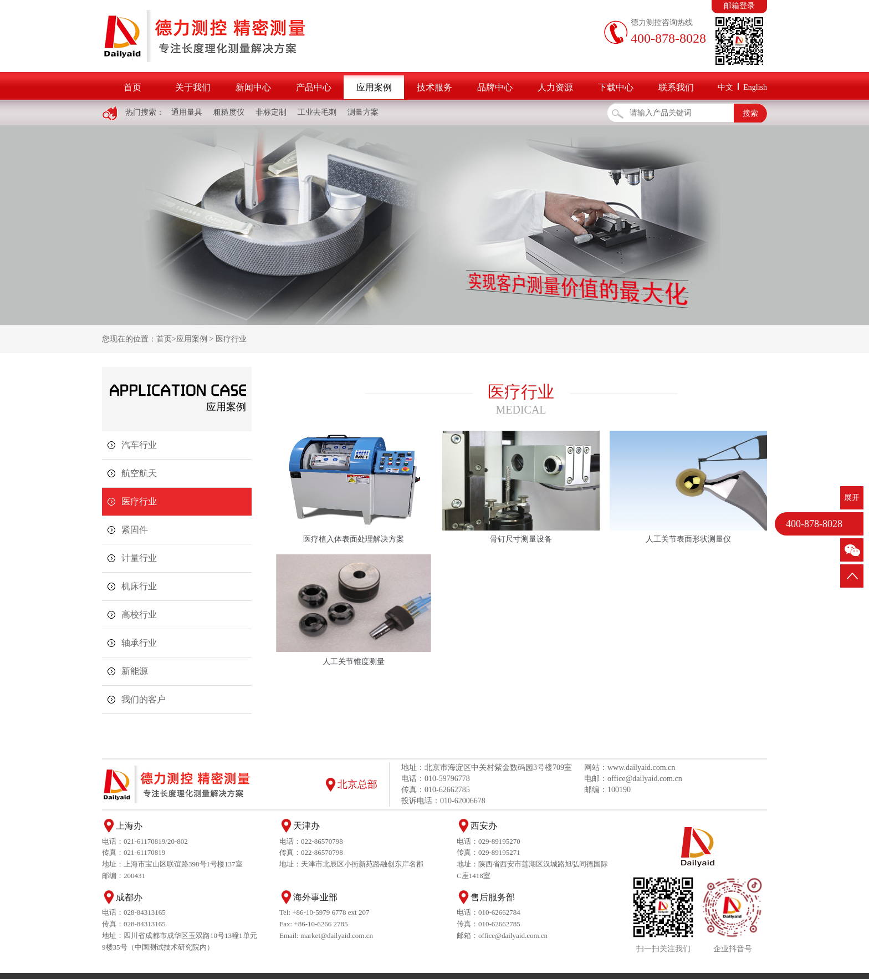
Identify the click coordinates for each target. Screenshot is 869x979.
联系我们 (676, 87)
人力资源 (555, 87)
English (755, 87)
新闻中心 (253, 87)
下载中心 (615, 87)
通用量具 (186, 112)
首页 (132, 87)
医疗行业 (231, 339)
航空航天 (139, 473)
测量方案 (363, 112)
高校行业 (139, 614)
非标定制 (271, 112)
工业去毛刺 (317, 112)
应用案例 (374, 87)
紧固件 (134, 529)
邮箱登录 (739, 6)
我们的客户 (143, 699)
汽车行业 (139, 445)
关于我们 (193, 87)
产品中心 (313, 87)
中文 (725, 87)
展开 (852, 497)
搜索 (750, 113)
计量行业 (139, 558)
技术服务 (434, 87)
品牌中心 (495, 87)
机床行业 (139, 586)
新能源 (134, 671)
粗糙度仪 (228, 112)
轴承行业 (139, 642)
